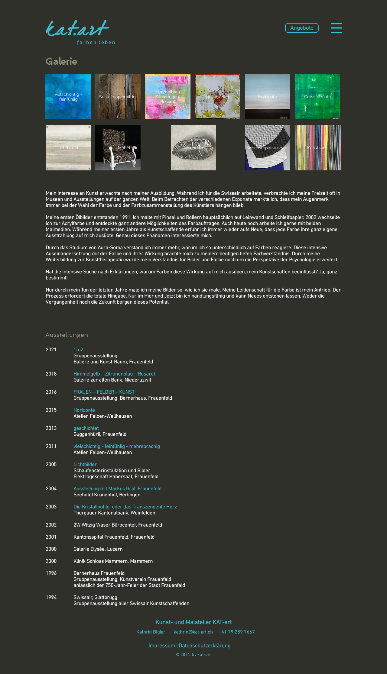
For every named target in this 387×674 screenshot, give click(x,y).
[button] (336, 28)
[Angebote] (302, 28)
